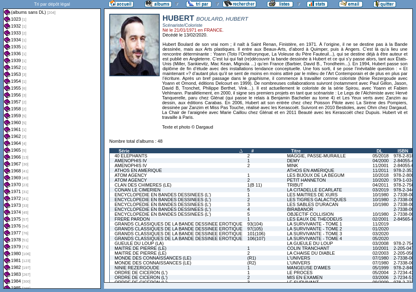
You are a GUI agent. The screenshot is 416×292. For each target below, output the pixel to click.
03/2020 (381, 233)
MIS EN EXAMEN (304, 277)
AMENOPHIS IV (131, 160)
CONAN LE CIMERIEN (137, 189)
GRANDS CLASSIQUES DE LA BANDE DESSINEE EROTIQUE (179, 223)
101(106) (256, 233)
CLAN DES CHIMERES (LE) (143, 184)
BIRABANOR (300, 209)
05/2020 (381, 238)
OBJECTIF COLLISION (310, 214)
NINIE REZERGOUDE (137, 267)
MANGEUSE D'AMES (308, 267)
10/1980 (381, 194)
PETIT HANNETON (306, 180)
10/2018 (381, 175)
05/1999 (381, 267)
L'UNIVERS (298, 258)
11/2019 (381, 223)
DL (380, 150)
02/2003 (381, 253)
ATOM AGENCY (131, 175)
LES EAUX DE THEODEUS (314, 219)
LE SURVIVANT (302, 282)
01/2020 (381, 228)
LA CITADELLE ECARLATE (314, 189)
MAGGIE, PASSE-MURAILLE (316, 155)
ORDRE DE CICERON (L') (141, 272)
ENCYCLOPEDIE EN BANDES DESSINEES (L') (163, 194)
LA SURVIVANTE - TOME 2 (314, 228)
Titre (296, 150)
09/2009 (381, 282)
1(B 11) (254, 184)
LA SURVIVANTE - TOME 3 (314, 233)
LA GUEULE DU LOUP (310, 243)
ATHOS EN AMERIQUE (138, 170)
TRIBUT (295, 184)
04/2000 (381, 160)
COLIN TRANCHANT (308, 248)
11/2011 (381, 170)
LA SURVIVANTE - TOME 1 (314, 223)
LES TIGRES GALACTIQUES (316, 199)
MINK (292, 165)
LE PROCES (299, 272)
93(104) (255, 223)
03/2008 (381, 243)
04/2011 (381, 184)
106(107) (256, 238)
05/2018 (381, 155)
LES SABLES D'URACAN (312, 204)
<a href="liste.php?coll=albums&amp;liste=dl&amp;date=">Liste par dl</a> (52, 144)
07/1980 (381, 258)
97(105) (255, 228)
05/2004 (381, 272)
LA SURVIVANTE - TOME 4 (314, 238)
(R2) (251, 262)
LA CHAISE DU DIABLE (311, 253)
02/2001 (381, 219)
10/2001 (381, 248)
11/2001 (381, 165)
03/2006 (381, 277)
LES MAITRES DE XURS (312, 194)
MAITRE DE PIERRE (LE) (141, 248)
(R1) (251, 258)
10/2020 (381, 180)
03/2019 (381, 189)
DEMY (293, 160)
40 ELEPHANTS (131, 155)
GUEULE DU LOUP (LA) (139, 243)
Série (124, 150)
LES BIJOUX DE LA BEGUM (315, 175)
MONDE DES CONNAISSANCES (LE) (153, 258)
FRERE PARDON (132, 219)
